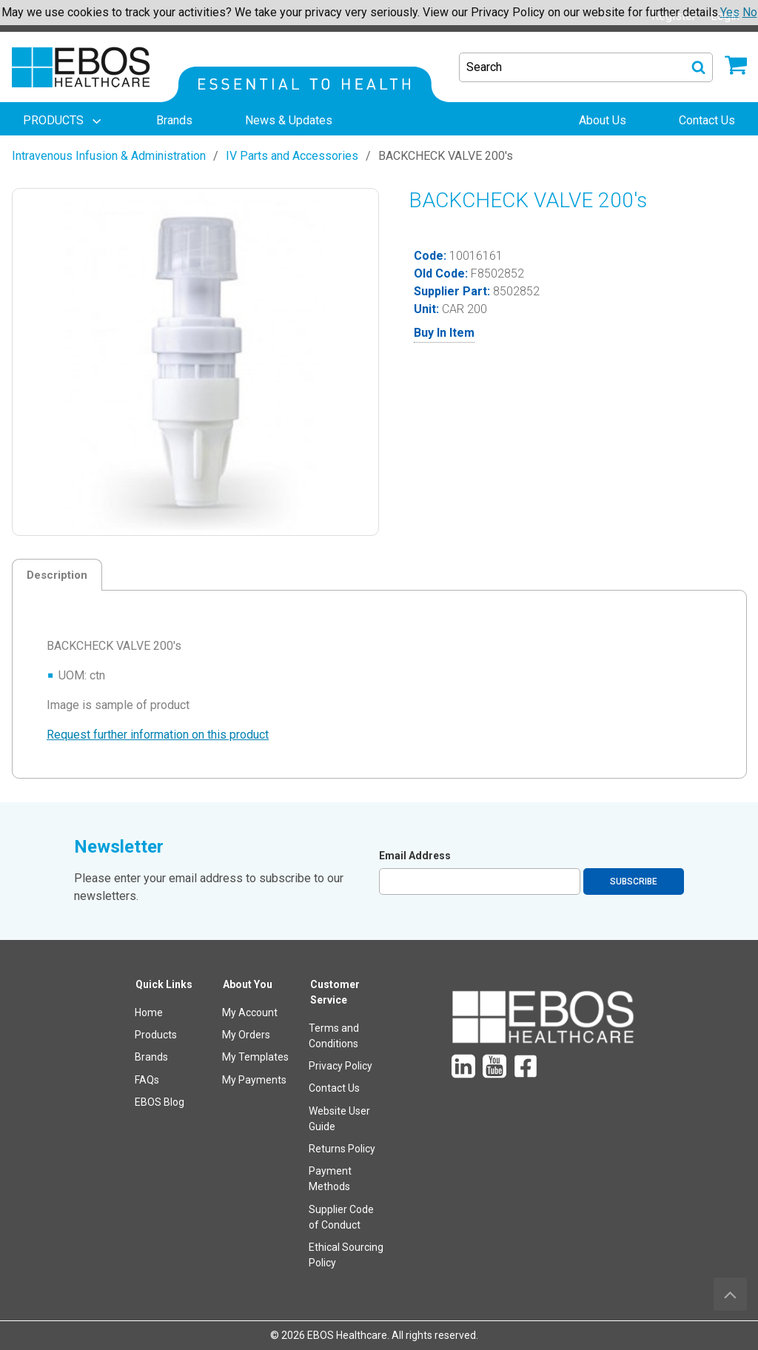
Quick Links (163, 984)
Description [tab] (57, 575)
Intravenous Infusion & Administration (109, 156)
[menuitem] (63, 120)
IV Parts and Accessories (292, 156)
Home (149, 1012)
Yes (729, 12)
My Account (250, 1012)
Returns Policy (342, 1149)
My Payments (254, 1080)
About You (247, 984)
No (749, 12)
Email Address (415, 856)
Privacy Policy (340, 1066)
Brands (151, 1057)
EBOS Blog (159, 1102)
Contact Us (334, 1088)
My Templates (255, 1057)
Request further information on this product (158, 735)
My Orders (246, 1035)
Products (156, 1035)
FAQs (147, 1080)
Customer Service (335, 992)
